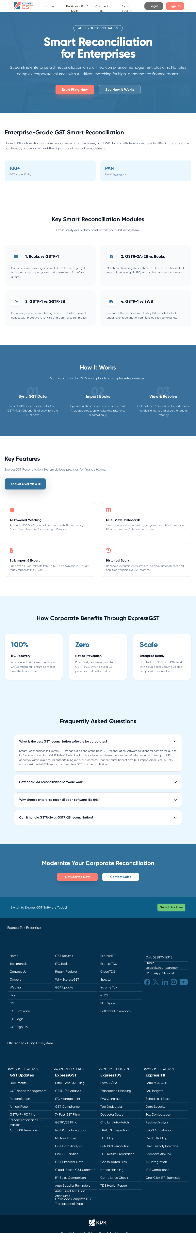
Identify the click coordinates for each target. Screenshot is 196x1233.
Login (154, 6)
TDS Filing (107, 1138)
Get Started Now (77, 877)
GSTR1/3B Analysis (68, 1091)
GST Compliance (67, 1106)
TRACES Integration (114, 1130)
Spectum (106, 979)
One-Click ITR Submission (164, 1178)
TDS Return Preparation (117, 1154)
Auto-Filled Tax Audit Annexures (70, 1193)
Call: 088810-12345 (159, 957)
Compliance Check (114, 1178)
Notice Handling (111, 1170)
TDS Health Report (113, 1185)
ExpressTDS (108, 964)
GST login (17, 1019)
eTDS (104, 995)
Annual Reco (19, 1106)
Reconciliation (20, 1099)
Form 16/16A (108, 1083)
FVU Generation (111, 1099)
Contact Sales (120, 877)
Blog (13, 995)
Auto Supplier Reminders (72, 1185)
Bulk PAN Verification (115, 1146)
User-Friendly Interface (162, 1146)
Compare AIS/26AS (159, 1154)
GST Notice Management (28, 1091)
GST (13, 1003)
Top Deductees (111, 1106)
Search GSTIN (127, 9)
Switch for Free (171, 907)
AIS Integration (156, 1162)
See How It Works (119, 89)
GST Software (20, 1011)
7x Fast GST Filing (67, 1114)
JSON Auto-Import (159, 1130)
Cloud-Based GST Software (75, 1170)
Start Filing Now (75, 89)
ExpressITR (108, 956)
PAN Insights (154, 1091)
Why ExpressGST (67, 979)
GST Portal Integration (71, 1130)
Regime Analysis (157, 1122)
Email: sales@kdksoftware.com (163, 966)
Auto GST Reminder (24, 1130)
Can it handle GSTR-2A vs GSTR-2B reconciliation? (98, 817)
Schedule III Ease (158, 1099)
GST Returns (64, 956)
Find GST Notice (66, 1154)
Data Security (155, 1106)
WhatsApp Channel (160, 973)
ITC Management (67, 1099)
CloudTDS (107, 971)
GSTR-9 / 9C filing (22, 1114)
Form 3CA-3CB (156, 1083)
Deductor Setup (111, 1114)
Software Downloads (115, 1011)
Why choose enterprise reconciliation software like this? (98, 800)
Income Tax (108, 987)
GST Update (64, 987)
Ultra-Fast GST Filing (70, 1083)
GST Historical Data (69, 1162)
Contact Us (101, 9)
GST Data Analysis (68, 1146)
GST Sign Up (19, 1027)
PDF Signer (108, 1003)
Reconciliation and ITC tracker (26, 1122)
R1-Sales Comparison (70, 1178)
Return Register (66, 971)
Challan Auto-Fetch (114, 1122)
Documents (18, 1083)
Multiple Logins (65, 1138)
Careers (15, 979)
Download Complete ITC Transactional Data (73, 1201)
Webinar (16, 987)
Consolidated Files (113, 1162)
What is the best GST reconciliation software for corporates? (98, 741)
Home (49, 6)
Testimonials (18, 964)
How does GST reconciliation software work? (98, 782)
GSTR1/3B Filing (66, 1122)
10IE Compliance (157, 1170)
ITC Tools (61, 964)
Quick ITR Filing (156, 1138)
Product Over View (25, 484)
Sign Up (175, 6)
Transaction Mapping (115, 1091)
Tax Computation (158, 1114)
